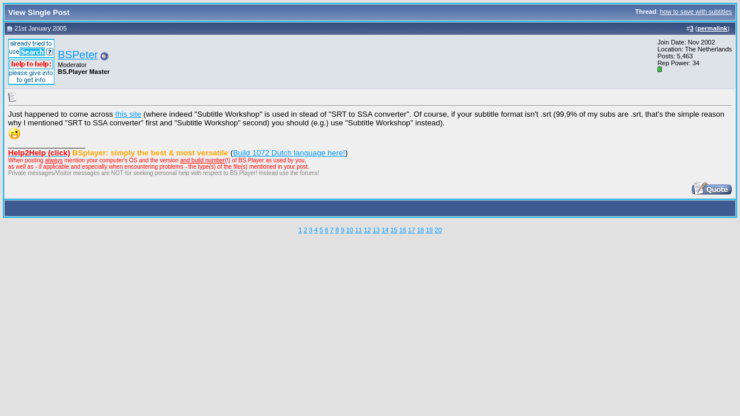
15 (393, 229)
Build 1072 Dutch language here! (289, 152)
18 (420, 229)
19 (429, 229)
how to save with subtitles (696, 11)
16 (402, 229)
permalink (712, 28)
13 (376, 229)
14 (385, 229)
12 (367, 229)
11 (358, 229)
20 (438, 229)
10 (349, 229)
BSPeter (78, 55)
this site (128, 114)
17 (411, 229)
